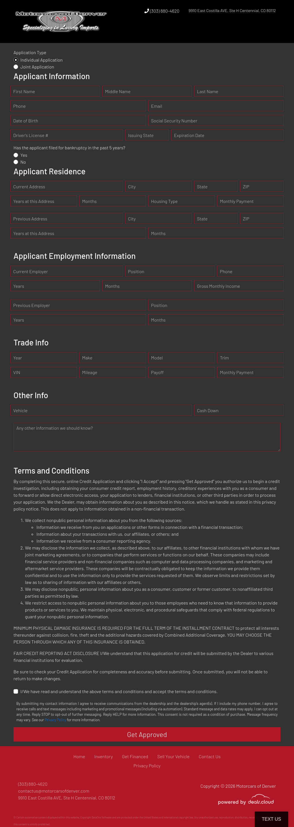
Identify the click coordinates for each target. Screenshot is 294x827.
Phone (19, 106)
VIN (16, 372)
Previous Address (30, 218)
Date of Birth (25, 120)
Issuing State (141, 135)
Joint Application (37, 66)
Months (89, 201)
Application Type (29, 52)
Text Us (271, 819)
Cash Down (207, 410)
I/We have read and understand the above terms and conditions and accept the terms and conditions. (119, 691)
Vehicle (20, 410)
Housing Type (164, 201)
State (202, 186)
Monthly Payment (237, 201)
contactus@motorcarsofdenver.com (53, 790)
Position (136, 271)
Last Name (207, 91)
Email (156, 106)
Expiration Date (189, 135)
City (132, 186)
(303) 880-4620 (161, 10)
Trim (224, 357)
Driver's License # (30, 135)
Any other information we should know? (54, 428)
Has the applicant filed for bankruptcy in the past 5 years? (69, 147)
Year (17, 357)
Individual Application (41, 59)
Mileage (89, 372)
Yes (23, 155)
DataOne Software (102, 817)
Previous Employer (31, 305)
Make (87, 357)
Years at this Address (33, 201)
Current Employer (30, 271)
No (23, 162)
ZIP (246, 186)
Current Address (29, 186)
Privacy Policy (55, 719)
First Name (24, 91)
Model (157, 357)
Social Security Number (174, 120)
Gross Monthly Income (218, 286)
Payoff (157, 372)
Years (18, 286)
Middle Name (118, 91)
